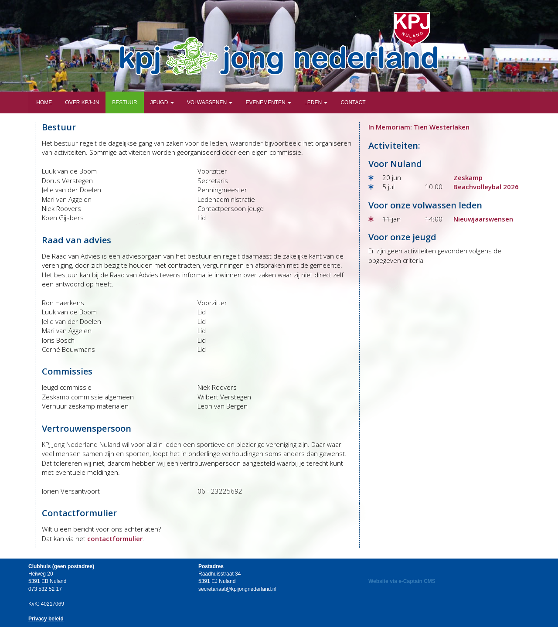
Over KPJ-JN (82, 102)
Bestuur (124, 102)
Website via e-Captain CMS (402, 581)
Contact (352, 102)
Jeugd (162, 102)
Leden (315, 102)
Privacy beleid (46, 619)
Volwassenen (210, 102)
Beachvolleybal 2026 (486, 186)
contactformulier (115, 538)
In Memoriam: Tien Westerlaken (419, 127)
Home (43, 102)
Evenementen (268, 102)
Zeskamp (468, 177)
